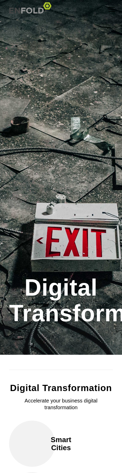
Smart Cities (61, 444)
